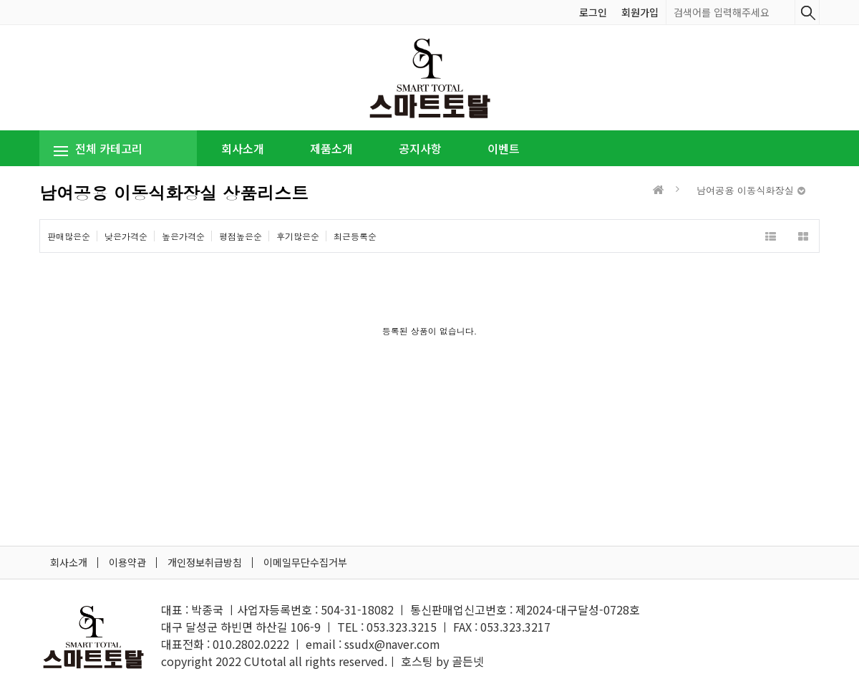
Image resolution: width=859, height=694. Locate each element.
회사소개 (242, 148)
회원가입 (640, 12)
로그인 (593, 12)
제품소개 (331, 148)
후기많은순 (297, 236)
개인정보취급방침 (205, 562)
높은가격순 (183, 236)
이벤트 (503, 148)
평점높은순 (240, 236)
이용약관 (127, 562)
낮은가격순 (126, 236)
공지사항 (420, 148)
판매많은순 (68, 236)
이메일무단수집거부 (305, 562)
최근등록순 (355, 236)
